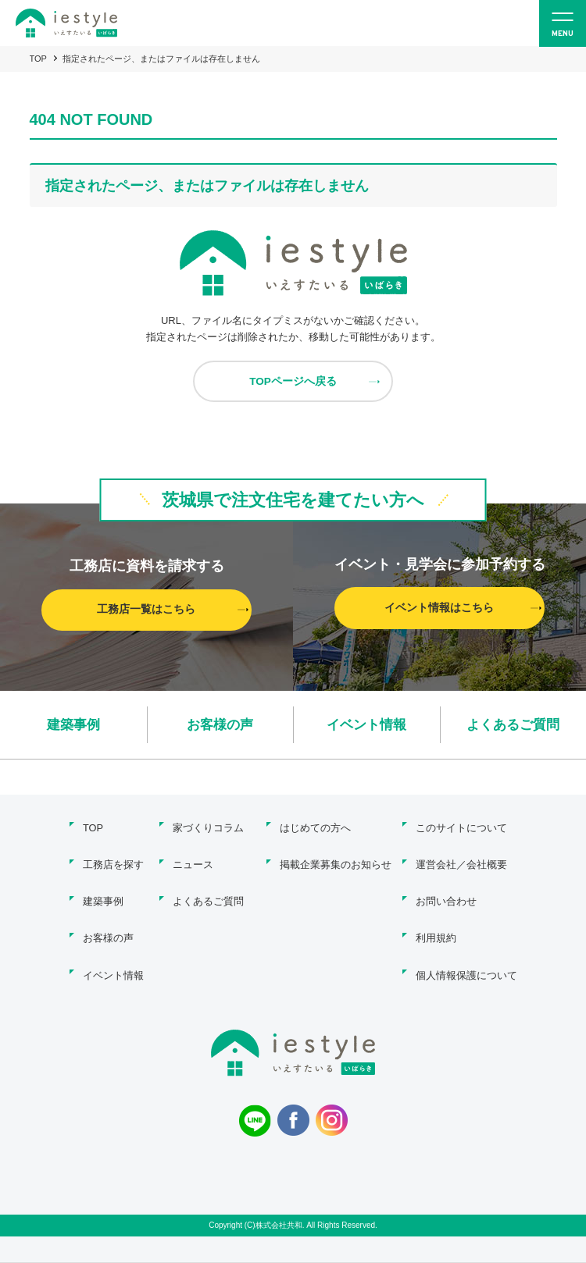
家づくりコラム (208, 827)
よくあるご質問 (513, 725)
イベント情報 (366, 725)
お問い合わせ (446, 894)
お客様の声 (220, 725)
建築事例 (73, 725)
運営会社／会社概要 (461, 861)
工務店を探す (110, 861)
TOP (38, 58)
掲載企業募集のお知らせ (334, 861)
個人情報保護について (466, 961)
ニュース (193, 861)
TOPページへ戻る (293, 381)
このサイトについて (461, 827)
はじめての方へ (313, 827)
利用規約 (436, 928)
